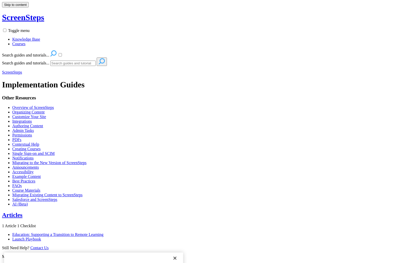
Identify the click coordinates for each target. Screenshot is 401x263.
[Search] (73, 63)
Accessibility (23, 172)
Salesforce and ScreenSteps (34, 199)
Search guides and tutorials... (25, 63)
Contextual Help (25, 144)
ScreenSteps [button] (23, 17)
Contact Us (39, 248)
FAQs (17, 186)
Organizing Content (28, 112)
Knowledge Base (26, 39)
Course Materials (26, 190)
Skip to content (15, 5)
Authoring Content (27, 126)
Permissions (22, 135)
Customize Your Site (29, 117)
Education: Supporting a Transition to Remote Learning (57, 234)
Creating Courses (26, 149)
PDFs (16, 140)
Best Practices (23, 181)
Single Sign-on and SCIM (33, 153)
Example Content (26, 176)
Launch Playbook (26, 239)
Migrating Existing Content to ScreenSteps (47, 195)
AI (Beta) (20, 204)
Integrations (22, 121)
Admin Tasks (23, 130)
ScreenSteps (12, 72)
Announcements (25, 167)
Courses (19, 44)
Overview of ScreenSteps (33, 107)
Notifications (23, 158)
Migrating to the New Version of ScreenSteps (49, 163)
